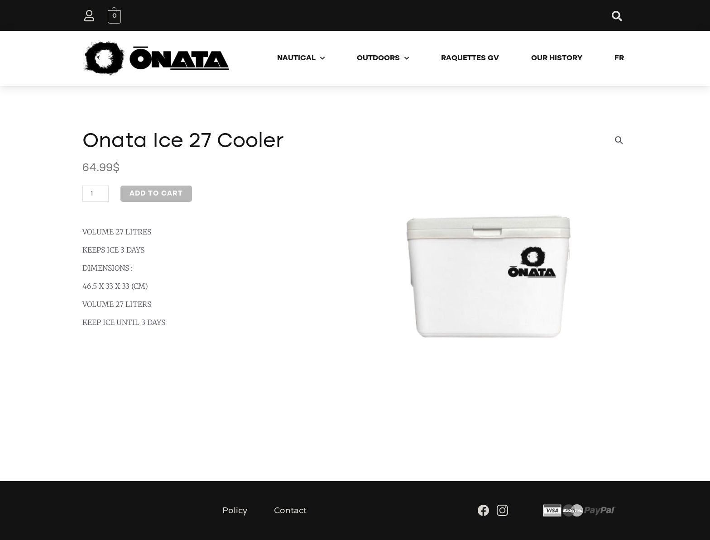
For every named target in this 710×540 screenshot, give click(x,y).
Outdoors (383, 58)
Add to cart (156, 193)
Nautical (301, 58)
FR (619, 58)
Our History (556, 58)
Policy (234, 511)
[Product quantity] (95, 194)
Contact (290, 511)
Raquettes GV (470, 58)
